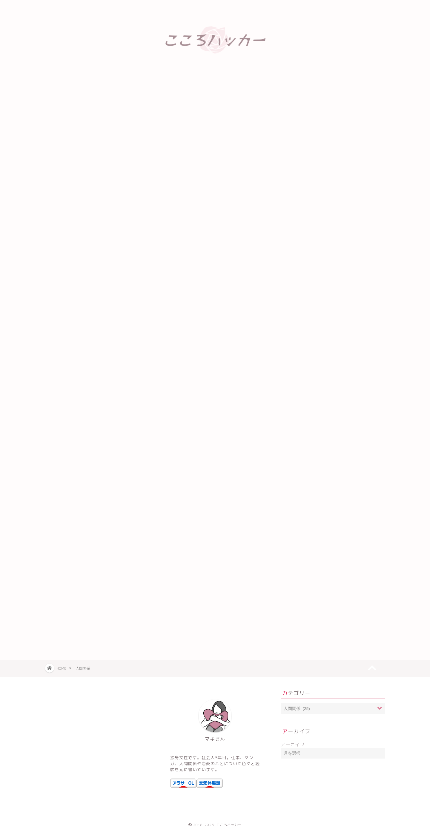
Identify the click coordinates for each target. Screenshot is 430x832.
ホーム (81, 7)
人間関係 (304, 337)
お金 (300, 253)
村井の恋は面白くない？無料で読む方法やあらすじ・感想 (335, 184)
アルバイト (307, 281)
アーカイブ (293, 745)
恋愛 (300, 365)
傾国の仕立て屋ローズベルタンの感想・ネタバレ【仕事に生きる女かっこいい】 (335, 203)
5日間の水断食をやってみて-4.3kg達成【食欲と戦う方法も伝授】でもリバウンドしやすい (336, 127)
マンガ (302, 309)
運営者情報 (297, 7)
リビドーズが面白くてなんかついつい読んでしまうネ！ (335, 165)
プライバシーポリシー (152, 7)
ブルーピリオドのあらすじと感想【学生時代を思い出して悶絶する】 (335, 147)
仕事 (300, 351)
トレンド (304, 295)
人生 (300, 323)
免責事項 (225, 7)
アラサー (304, 267)
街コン (302, 393)
